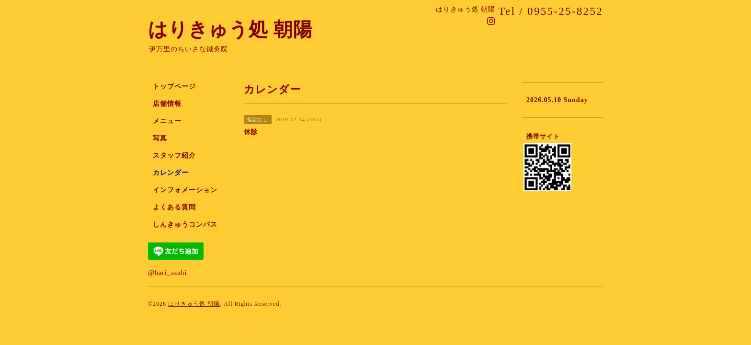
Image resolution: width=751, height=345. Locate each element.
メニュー (167, 121)
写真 (160, 138)
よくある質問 (174, 207)
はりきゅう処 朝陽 (230, 29)
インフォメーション (185, 190)
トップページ (174, 86)
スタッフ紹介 (174, 155)
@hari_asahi (167, 272)
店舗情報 (167, 103)
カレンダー (171, 172)
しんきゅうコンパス (185, 224)
